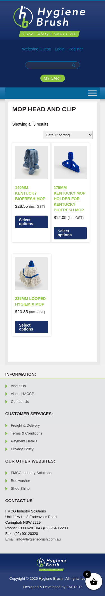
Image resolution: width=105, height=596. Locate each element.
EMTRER (74, 587)
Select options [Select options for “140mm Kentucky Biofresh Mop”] (26, 222)
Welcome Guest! (36, 49)
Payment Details (24, 441)
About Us (18, 386)
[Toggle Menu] (92, 93)
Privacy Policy (22, 449)
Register (75, 49)
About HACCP (22, 394)
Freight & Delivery (25, 425)
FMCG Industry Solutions (31, 473)
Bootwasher (20, 481)
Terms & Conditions (27, 433)
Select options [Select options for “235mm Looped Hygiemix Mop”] (26, 327)
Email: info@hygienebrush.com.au (33, 539)
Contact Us (20, 401)
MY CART (52, 78)
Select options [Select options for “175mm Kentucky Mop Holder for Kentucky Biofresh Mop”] (65, 233)
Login (59, 49)
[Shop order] (68, 135)
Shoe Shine (20, 488)
